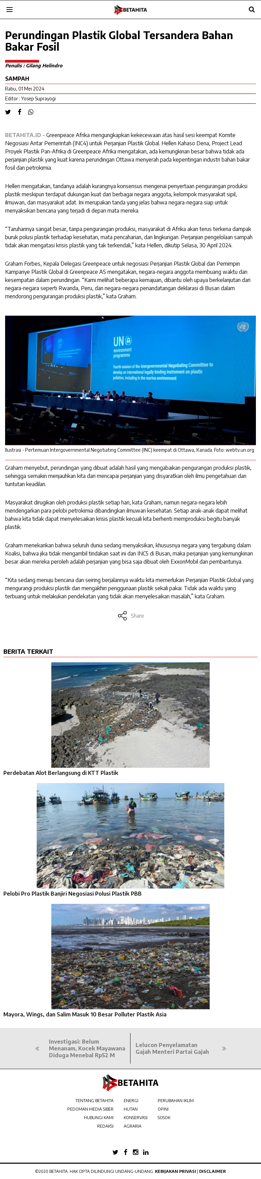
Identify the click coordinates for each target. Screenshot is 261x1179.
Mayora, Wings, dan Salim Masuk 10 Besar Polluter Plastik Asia (85, 1014)
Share (130, 616)
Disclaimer (212, 1171)
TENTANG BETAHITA (94, 1100)
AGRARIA (132, 1126)
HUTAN (131, 1109)
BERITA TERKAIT (28, 651)
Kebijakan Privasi (175, 1171)
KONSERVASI (135, 1117)
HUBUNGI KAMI (99, 1117)
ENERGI (131, 1100)
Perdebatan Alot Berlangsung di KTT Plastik (60, 772)
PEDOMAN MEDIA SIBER (90, 1109)
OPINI (163, 1109)
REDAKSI (105, 1126)
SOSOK (164, 1117)
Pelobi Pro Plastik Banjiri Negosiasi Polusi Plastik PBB (72, 893)
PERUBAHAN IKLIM (176, 1100)
